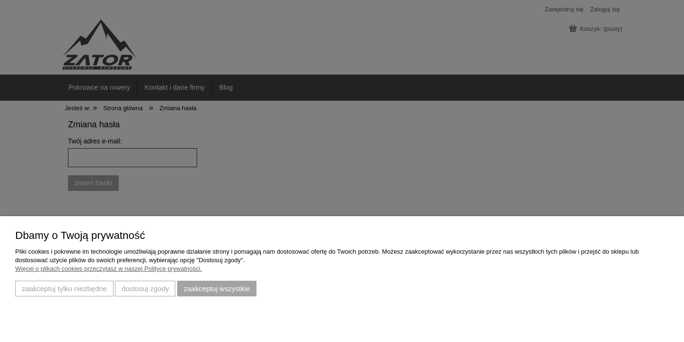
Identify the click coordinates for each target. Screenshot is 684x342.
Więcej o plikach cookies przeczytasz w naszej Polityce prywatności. (108, 268)
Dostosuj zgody (145, 289)
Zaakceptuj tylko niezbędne (64, 289)
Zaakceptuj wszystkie (217, 289)
